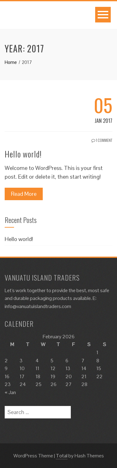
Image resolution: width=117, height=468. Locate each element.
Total (61, 455)
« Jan (10, 392)
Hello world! (23, 154)
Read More (24, 193)
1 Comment (101, 140)
